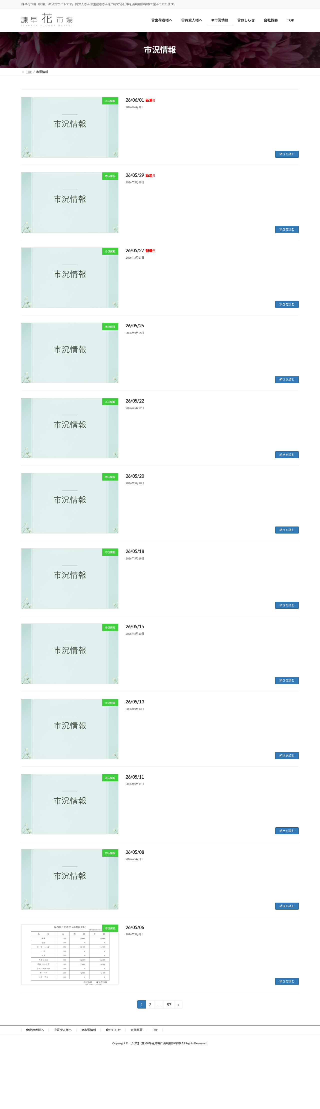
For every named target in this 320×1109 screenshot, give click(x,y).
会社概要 (136, 1030)
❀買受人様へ (63, 1030)
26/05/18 (135, 551)
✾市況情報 (89, 1030)
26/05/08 (135, 852)
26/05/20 (135, 476)
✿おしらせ (113, 1030)
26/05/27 (141, 250)
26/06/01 (141, 100)
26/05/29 (141, 175)
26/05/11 (135, 777)
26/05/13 (135, 701)
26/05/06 (135, 927)
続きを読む (287, 154)
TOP (155, 1030)
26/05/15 (135, 626)
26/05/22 (135, 401)
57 (168, 1005)
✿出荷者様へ (35, 1030)
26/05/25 (135, 325)
